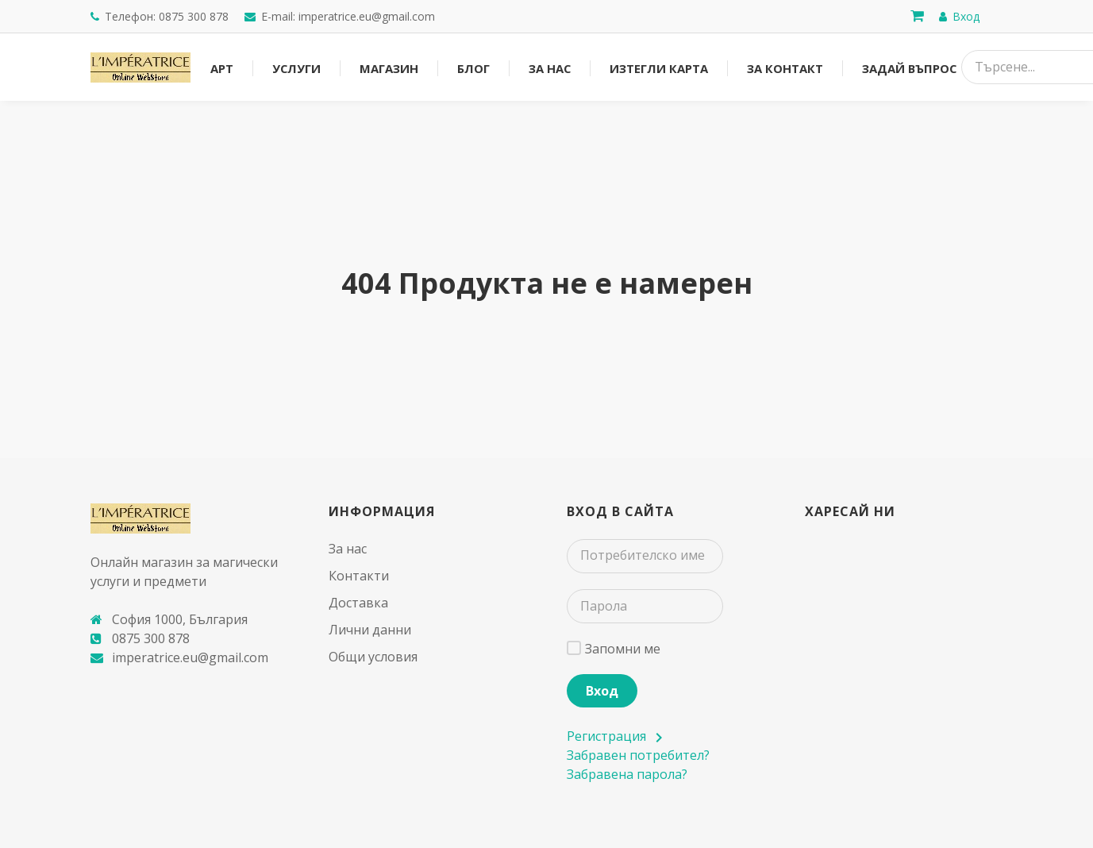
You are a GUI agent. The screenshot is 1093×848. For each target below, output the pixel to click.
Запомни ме (622, 648)
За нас (348, 548)
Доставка (358, 602)
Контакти (359, 575)
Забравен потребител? (638, 755)
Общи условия (373, 656)
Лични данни (370, 629)
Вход (602, 691)
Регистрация (613, 736)
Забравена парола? (627, 774)
